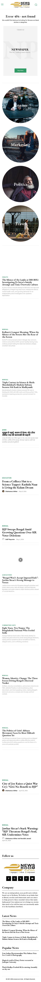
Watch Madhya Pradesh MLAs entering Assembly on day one (19, 968)
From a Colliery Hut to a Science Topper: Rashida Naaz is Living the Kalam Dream (19, 484)
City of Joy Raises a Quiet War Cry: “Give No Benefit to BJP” (20, 785)
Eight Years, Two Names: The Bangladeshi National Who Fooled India (18, 630)
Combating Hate (9, 625)
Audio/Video (7, 575)
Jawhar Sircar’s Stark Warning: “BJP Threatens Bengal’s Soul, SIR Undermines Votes (20, 831)
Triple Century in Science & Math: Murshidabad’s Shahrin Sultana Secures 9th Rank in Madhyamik (18, 385)
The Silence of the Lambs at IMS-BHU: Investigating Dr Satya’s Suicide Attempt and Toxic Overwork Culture (20, 282)
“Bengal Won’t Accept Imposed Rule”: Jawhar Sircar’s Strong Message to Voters (20, 580)
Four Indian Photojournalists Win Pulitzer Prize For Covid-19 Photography (19, 954)
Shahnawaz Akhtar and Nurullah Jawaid (18, 838)
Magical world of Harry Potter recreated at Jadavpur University (17, 961)
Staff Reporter (10, 539)
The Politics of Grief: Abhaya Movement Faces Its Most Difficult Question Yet (18, 733)
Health (5, 277)
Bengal (5, 329)
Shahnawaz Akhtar (11, 491)
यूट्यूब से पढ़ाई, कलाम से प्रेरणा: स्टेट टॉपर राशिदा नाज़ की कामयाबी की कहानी (18, 433)
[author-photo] (3, 491)
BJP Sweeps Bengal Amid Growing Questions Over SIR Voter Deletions (19, 532)
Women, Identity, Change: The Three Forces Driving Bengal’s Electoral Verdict (20, 680)
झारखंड (4, 430)
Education (6, 478)
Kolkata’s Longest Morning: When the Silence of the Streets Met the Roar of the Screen (20, 334)
